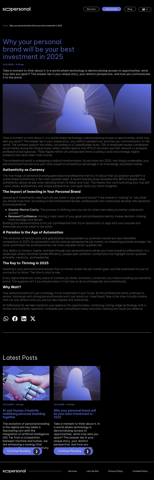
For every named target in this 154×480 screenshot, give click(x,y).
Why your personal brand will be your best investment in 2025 (75, 414)
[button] (6, 318)
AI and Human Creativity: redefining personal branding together (24, 414)
